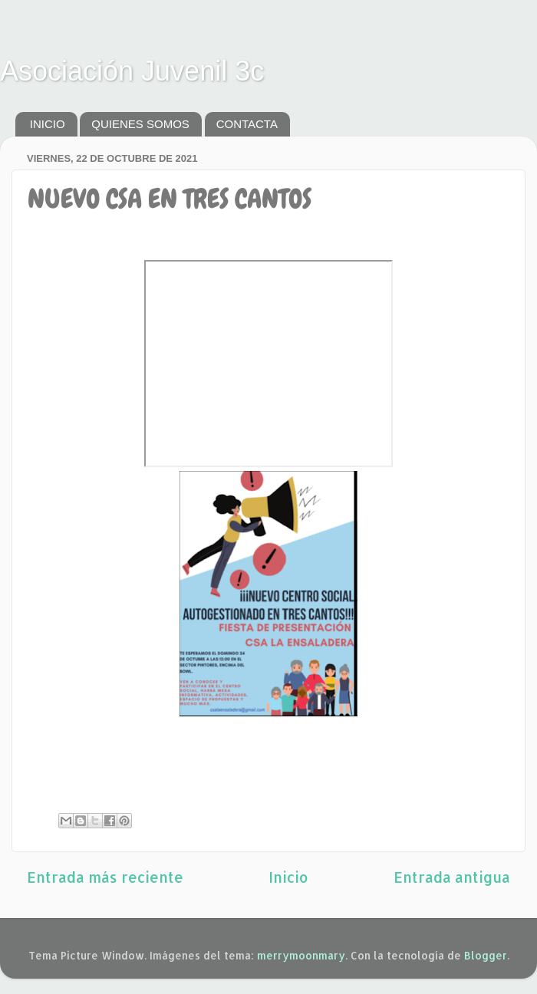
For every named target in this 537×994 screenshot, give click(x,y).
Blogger (485, 955)
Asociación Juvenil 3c (132, 71)
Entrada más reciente (105, 877)
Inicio (288, 877)
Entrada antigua (452, 877)
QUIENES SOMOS (140, 123)
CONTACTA (247, 123)
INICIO (47, 123)
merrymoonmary (301, 955)
